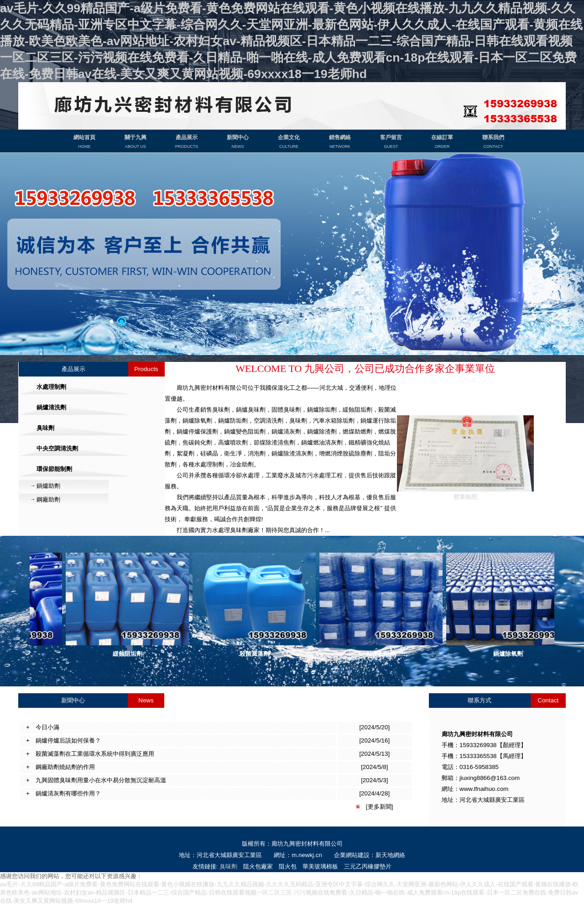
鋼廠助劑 (48, 499)
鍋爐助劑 (48, 485)
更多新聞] (380, 806)
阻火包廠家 (258, 866)
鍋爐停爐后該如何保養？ (65, 740)
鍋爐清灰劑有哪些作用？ (65, 793)
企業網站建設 (352, 855)
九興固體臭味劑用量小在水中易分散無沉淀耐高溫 (98, 780)
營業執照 (465, 493)
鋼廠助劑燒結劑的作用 (62, 767)
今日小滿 (44, 727)
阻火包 (288, 866)
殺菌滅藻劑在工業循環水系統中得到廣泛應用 (92, 753)
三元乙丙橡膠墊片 (367, 866)
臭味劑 (228, 866)
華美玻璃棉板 (320, 866)
